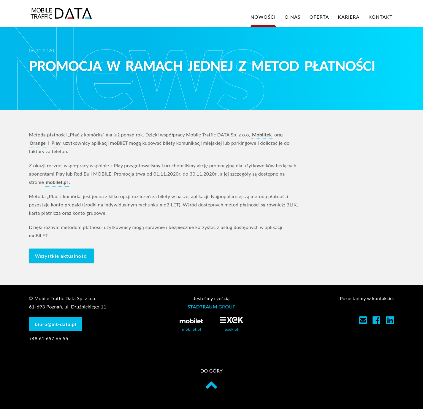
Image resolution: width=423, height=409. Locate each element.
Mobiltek (262, 134)
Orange (38, 143)
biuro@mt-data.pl (56, 324)
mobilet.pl (57, 182)
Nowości (263, 17)
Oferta (319, 17)
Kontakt (380, 17)
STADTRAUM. (211, 306)
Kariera (348, 17)
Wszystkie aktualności (61, 256)
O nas (293, 17)
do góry (211, 379)
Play (56, 143)
